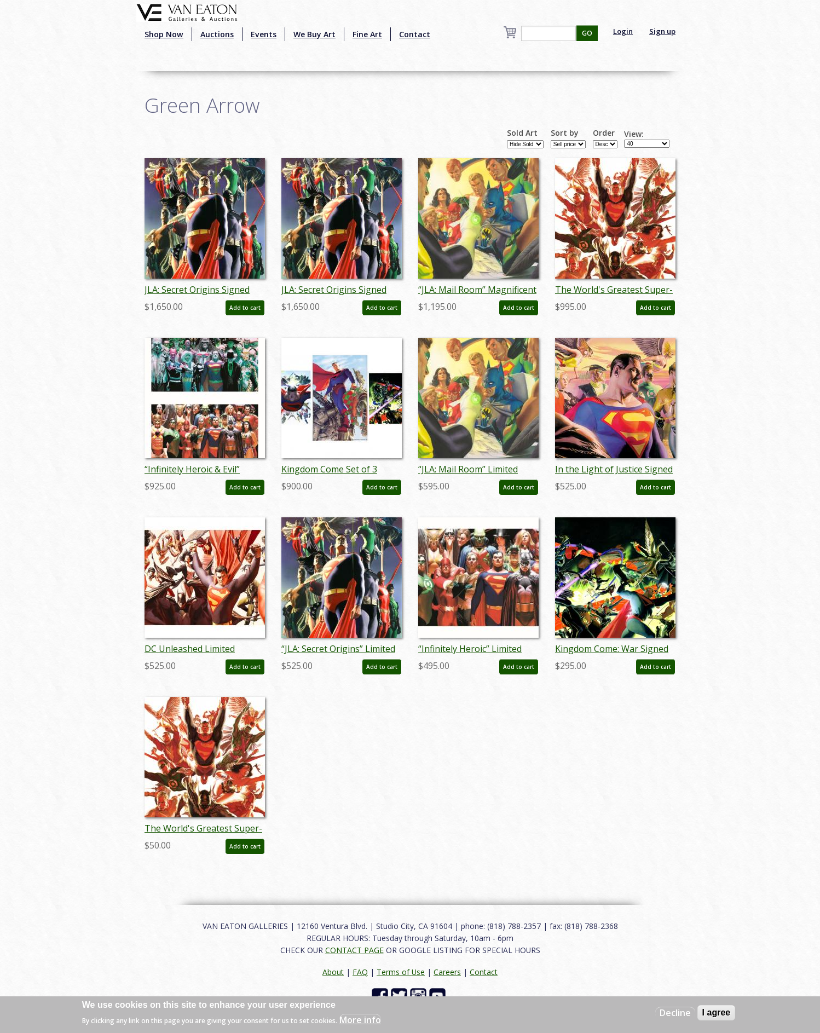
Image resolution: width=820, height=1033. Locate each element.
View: (634, 134)
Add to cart (245, 307)
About (333, 972)
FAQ (360, 972)
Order (604, 133)
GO (587, 33)
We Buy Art (314, 34)
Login (623, 31)
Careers (447, 972)
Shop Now (164, 34)
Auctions (217, 34)
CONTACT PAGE (354, 950)
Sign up (662, 31)
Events (263, 34)
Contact (414, 34)
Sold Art (522, 133)
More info (360, 1020)
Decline (675, 1013)
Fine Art (367, 34)
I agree (716, 1012)
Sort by (565, 133)
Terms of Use (401, 972)
